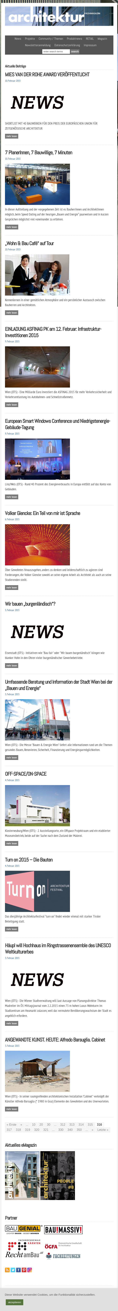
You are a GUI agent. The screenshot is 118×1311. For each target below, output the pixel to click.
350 (79, 1129)
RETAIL (90, 39)
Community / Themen (51, 39)
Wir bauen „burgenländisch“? (30, 603)
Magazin (102, 39)
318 (18, 1129)
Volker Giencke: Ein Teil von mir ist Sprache (42, 513)
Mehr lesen (11, 136)
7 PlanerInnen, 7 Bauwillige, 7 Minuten (38, 152)
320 (36, 1129)
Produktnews (74, 39)
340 (70, 1129)
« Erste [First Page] (12, 1124)
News (18, 39)
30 (48, 1124)
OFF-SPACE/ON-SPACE (25, 773)
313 (72, 1124)
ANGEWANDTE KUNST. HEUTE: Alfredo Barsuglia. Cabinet (55, 1039)
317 (9, 1129)
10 (33, 1124)
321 (45, 1129)
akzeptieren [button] (14, 1302)
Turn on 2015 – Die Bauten (28, 859)
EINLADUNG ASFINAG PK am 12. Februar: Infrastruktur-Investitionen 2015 (53, 332)
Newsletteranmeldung (38, 45)
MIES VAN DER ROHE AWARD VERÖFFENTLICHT (47, 74)
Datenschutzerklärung (67, 45)
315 (90, 1124)
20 (41, 1124)
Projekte (30, 39)
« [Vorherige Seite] (21, 1124)
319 (27, 1129)
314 (81, 1124)
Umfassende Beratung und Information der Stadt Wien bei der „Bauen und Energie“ (58, 685)
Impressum (90, 45)
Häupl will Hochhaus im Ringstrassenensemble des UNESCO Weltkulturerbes (58, 948)
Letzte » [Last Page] (102, 1129)
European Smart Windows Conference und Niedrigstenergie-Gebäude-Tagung (57, 424)
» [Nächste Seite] (92, 1129)
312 (62, 1124)
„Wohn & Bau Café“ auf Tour (29, 243)
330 (60, 1129)
